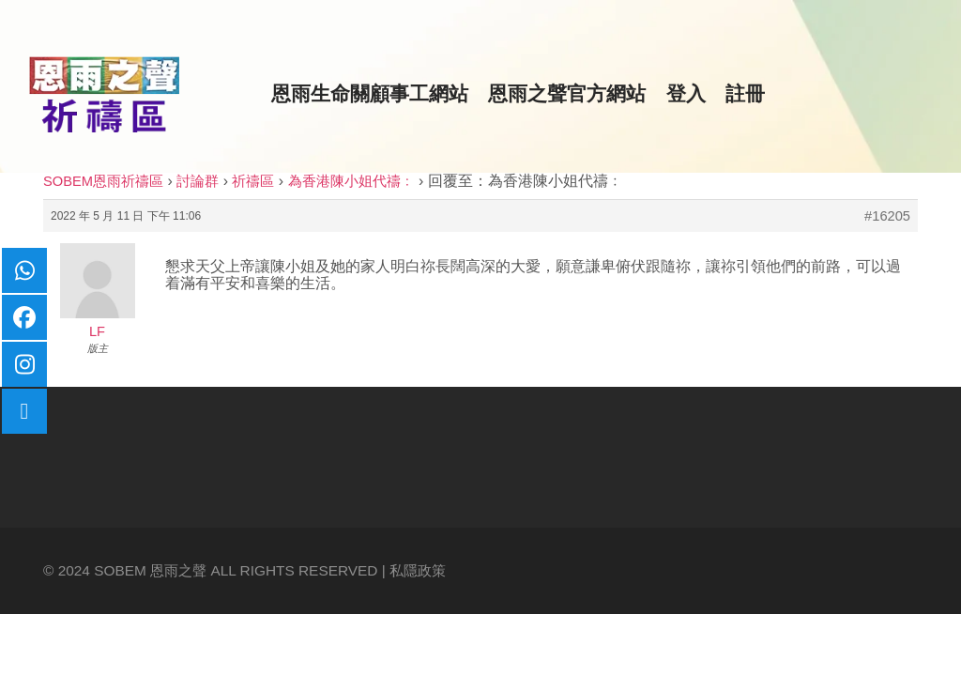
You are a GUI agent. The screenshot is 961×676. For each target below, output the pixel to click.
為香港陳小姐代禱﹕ (351, 181)
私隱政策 (417, 570)
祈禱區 (253, 181)
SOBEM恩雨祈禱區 (103, 181)
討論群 (197, 181)
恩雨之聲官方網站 (567, 94)
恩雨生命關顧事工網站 (369, 94)
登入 (686, 94)
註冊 (745, 94)
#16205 (887, 215)
